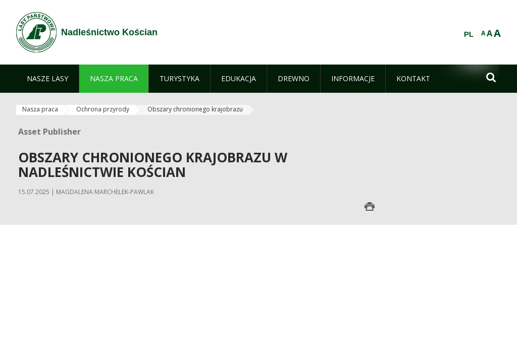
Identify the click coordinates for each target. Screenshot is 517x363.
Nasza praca (40, 109)
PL (469, 34)
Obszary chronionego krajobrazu (195, 109)
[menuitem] (47, 79)
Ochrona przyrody (102, 109)
